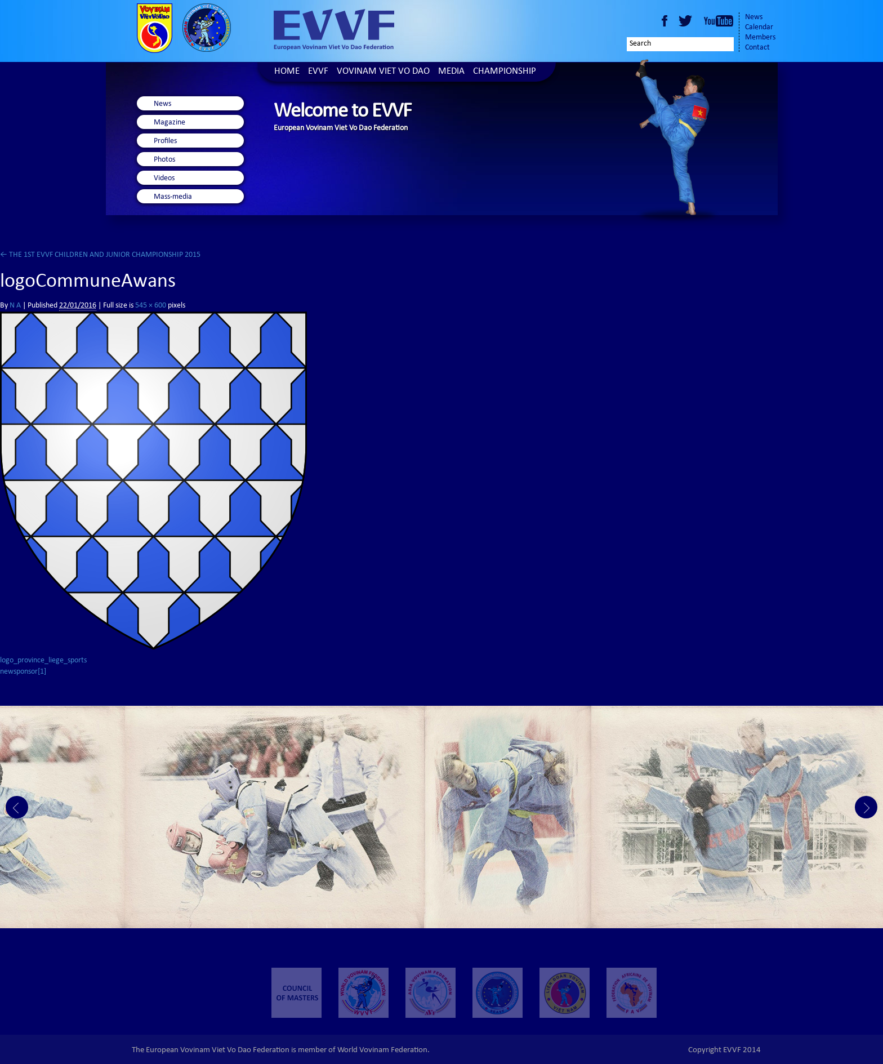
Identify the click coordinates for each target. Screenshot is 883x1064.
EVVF (318, 71)
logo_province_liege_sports (43, 660)
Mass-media (173, 197)
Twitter (687, 20)
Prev (17, 807)
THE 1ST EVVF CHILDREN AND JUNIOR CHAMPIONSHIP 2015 (100, 255)
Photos (164, 159)
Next (866, 807)
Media (451, 71)
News (753, 17)
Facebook (664, 20)
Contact (757, 47)
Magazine (169, 122)
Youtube (718, 20)
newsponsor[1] (23, 671)
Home (287, 71)
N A (15, 305)
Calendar (759, 27)
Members (760, 37)
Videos (164, 178)
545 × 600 (150, 305)
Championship (504, 71)
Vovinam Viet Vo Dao (383, 71)
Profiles (165, 141)
